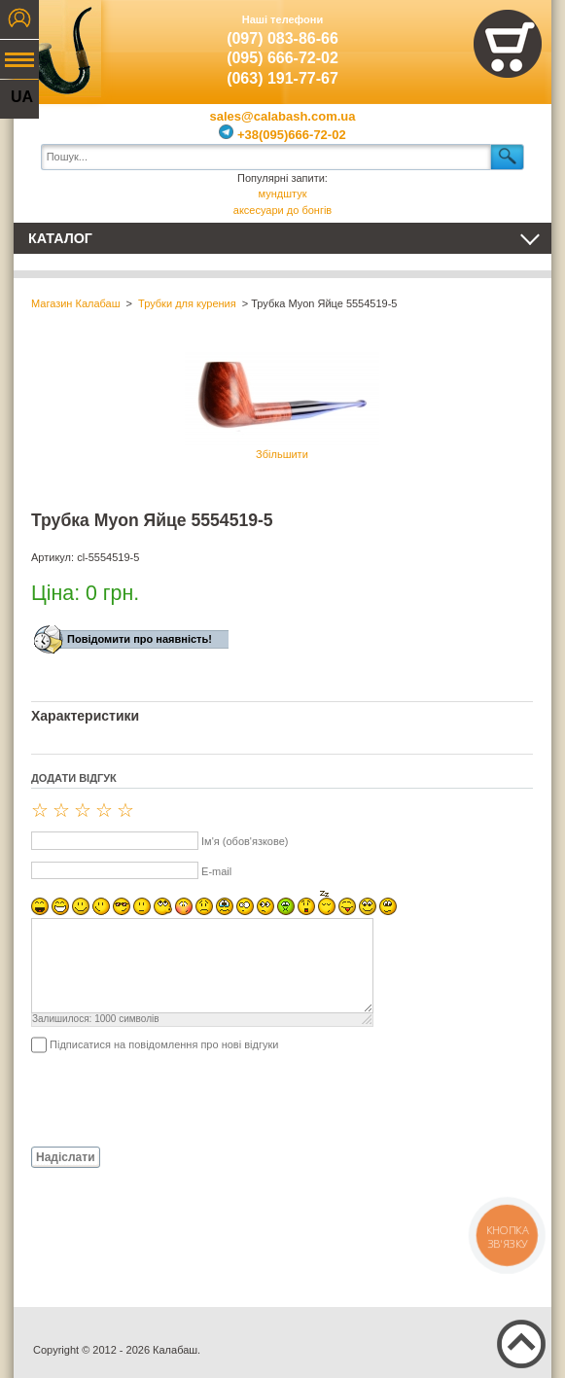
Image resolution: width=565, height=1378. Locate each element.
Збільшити (282, 406)
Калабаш (57, 48)
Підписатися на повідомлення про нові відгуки (164, 1044)
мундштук (283, 193)
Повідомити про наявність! (139, 639)
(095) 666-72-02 (282, 58)
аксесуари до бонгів (282, 210)
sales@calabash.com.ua (283, 116)
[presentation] (179, 1099)
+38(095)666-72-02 (282, 134)
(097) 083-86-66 (282, 38)
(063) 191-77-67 (282, 78)
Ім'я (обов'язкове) (244, 841)
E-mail (216, 871)
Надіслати (65, 1157)
